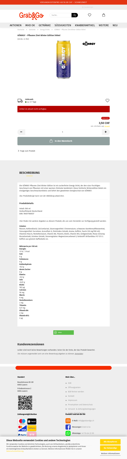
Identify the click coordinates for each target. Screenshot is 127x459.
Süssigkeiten (63, 25)
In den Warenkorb (60, 141)
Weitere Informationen (110, 453)
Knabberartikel (85, 25)
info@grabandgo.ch (86, 421)
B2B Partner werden (76, 392)
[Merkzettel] (90, 15)
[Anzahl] (63, 132)
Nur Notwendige (110, 448)
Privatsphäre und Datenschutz (80, 405)
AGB (69, 383)
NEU (115, 25)
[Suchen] (75, 15)
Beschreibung (29, 173)
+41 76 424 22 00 (87, 433)
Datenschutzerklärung (14, 451)
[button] (104, 15)
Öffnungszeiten (74, 387)
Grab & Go (86, 427)
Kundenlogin (87, 7)
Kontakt (71, 396)
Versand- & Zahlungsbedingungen (82, 409)
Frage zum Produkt (27, 151)
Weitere (104, 25)
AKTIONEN (16, 25)
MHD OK (30, 25)
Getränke (45, 25)
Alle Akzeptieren (110, 442)
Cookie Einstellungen (76, 413)
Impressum (72, 400)
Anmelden (79, 354)
